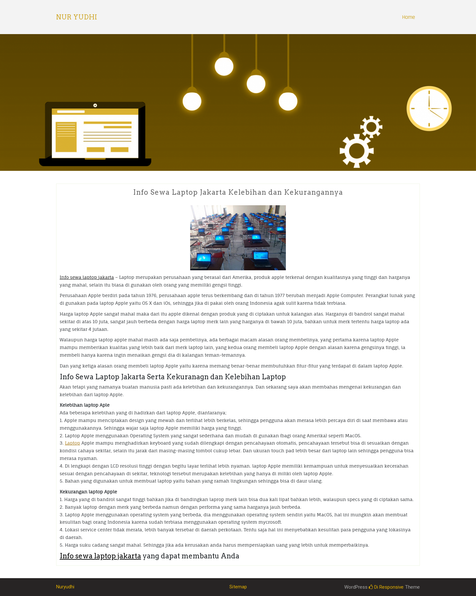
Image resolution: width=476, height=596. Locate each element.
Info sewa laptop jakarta (87, 277)
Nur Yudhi (76, 17)
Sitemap (238, 587)
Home (408, 17)
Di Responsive (386, 587)
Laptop (72, 443)
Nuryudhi (65, 587)
